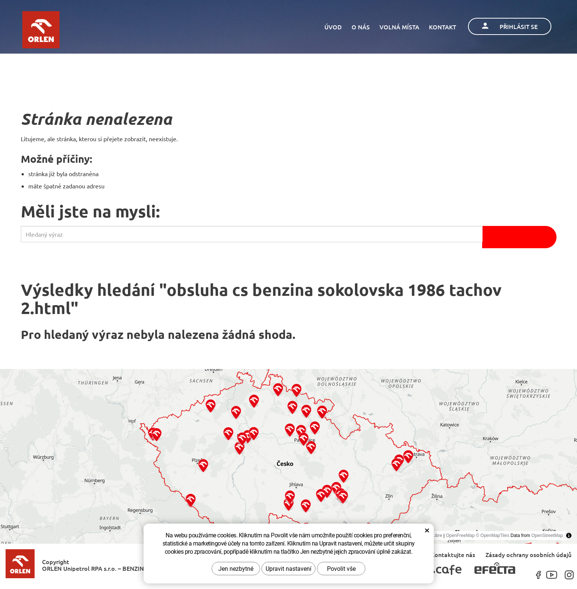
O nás (361, 27)
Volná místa (399, 27)
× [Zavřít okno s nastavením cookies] (427, 529)
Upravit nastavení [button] (288, 568)
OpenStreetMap (547, 535)
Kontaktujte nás (453, 554)
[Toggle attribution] (568, 535)
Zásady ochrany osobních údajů (528, 554)
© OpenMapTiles (492, 535)
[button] (191, 500)
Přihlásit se (510, 26)
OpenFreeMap (460, 535)
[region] (288, 456)
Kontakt (442, 27)
